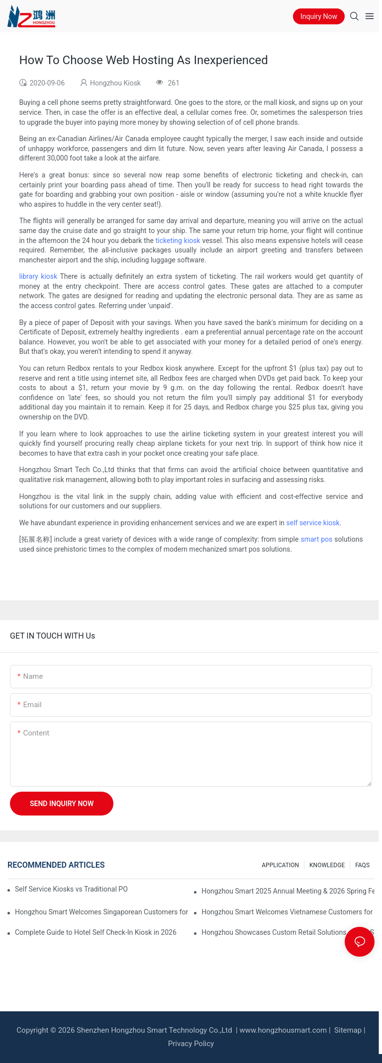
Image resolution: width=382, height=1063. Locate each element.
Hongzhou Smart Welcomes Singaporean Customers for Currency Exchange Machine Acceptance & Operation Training (101, 912)
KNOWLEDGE (327, 865)
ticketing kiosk (178, 241)
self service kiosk (312, 523)
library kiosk (38, 276)
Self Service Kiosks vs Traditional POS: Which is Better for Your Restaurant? (71, 889)
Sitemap (347, 1030)
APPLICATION (280, 865)
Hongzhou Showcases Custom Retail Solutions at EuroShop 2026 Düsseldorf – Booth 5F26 (288, 932)
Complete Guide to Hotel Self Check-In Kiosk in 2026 (96, 932)
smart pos (316, 539)
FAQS (362, 865)
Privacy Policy (191, 1043)
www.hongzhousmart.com (283, 1030)
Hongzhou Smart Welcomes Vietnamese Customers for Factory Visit (288, 912)
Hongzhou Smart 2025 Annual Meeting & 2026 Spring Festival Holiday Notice (288, 891)
